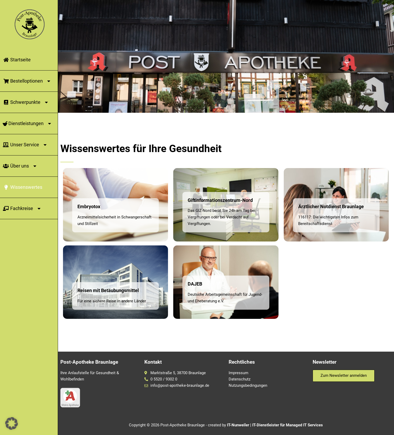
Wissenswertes (22, 187)
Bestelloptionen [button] (27, 81)
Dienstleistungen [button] (28, 123)
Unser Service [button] (25, 145)
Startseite (17, 59)
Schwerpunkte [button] (26, 102)
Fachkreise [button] (22, 208)
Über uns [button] (20, 166)
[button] (11, 423)
